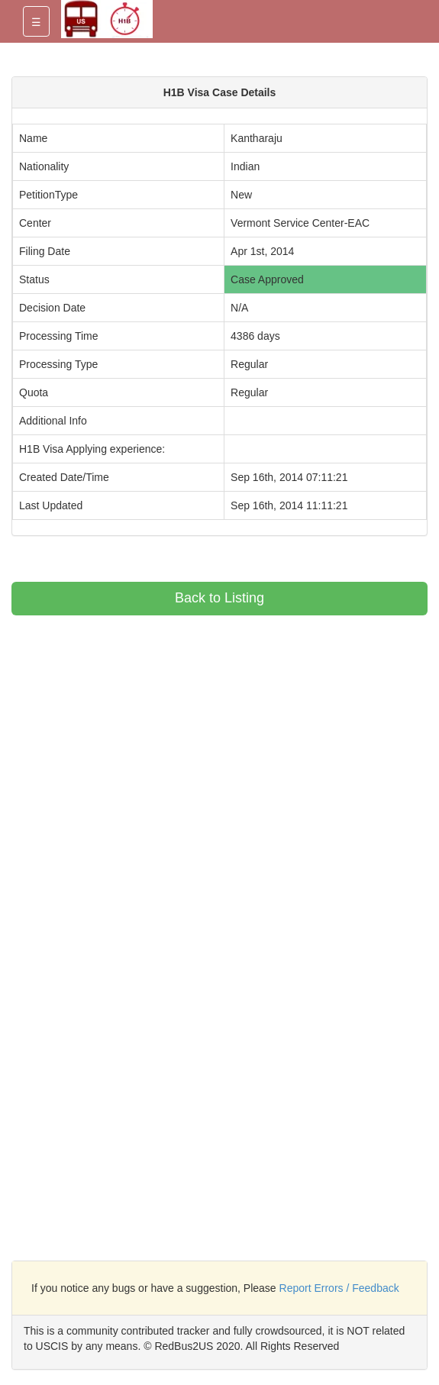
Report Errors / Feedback (339, 1288)
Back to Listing (219, 597)
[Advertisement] (139, 722)
